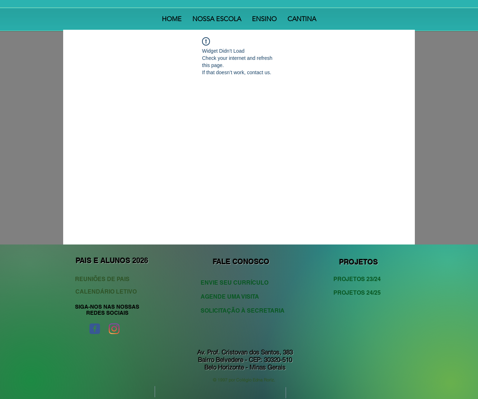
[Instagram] (114, 328)
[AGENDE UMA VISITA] (238, 297)
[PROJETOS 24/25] (359, 292)
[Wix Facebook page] (94, 328)
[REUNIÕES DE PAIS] (108, 279)
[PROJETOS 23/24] (359, 279)
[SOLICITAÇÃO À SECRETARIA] (242, 311)
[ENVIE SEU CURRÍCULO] (238, 283)
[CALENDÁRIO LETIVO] (107, 291)
